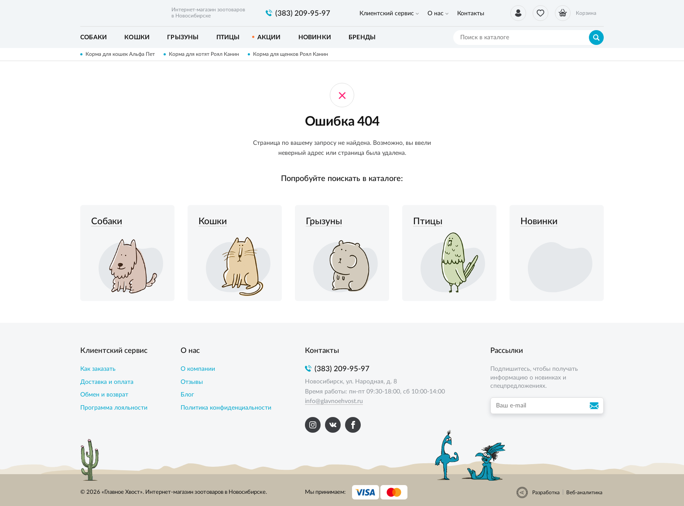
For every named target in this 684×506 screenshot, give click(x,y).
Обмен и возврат (104, 395)
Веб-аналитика (584, 492)
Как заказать (98, 369)
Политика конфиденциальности (226, 408)
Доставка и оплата (106, 382)
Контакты (470, 13)
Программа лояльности (113, 408)
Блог (187, 395)
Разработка (546, 492)
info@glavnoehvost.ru (334, 401)
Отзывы (192, 382)
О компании (198, 369)
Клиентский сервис (386, 13)
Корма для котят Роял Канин (204, 54)
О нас (436, 13)
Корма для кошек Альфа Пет (120, 54)
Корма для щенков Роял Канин (290, 54)
